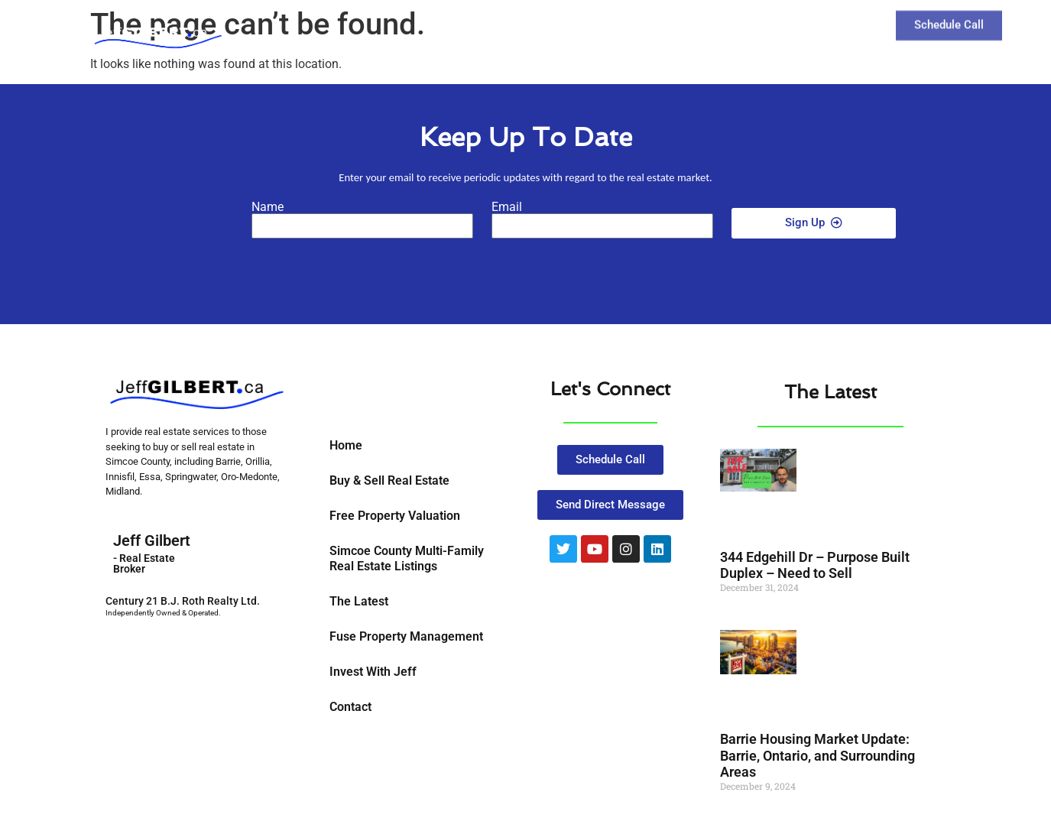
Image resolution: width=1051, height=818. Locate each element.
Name (267, 207)
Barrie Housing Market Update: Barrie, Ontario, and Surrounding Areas (817, 755)
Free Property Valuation (394, 515)
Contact (811, 22)
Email (506, 207)
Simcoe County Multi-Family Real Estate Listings (406, 558)
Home (345, 445)
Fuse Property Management (406, 636)
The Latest (729, 22)
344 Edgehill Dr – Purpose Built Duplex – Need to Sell (815, 565)
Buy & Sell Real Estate (389, 480)
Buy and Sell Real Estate (603, 22)
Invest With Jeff (373, 671)
